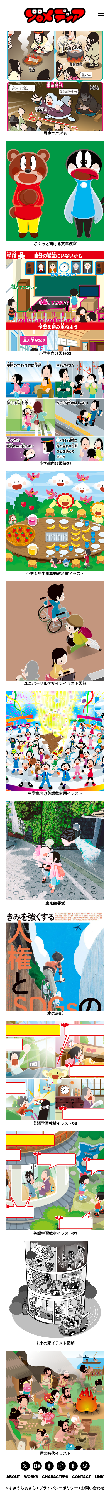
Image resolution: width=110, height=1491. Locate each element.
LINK (99, 1477)
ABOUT (15, 1477)
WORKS (33, 1477)
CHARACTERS (57, 1477)
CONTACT (83, 1477)
